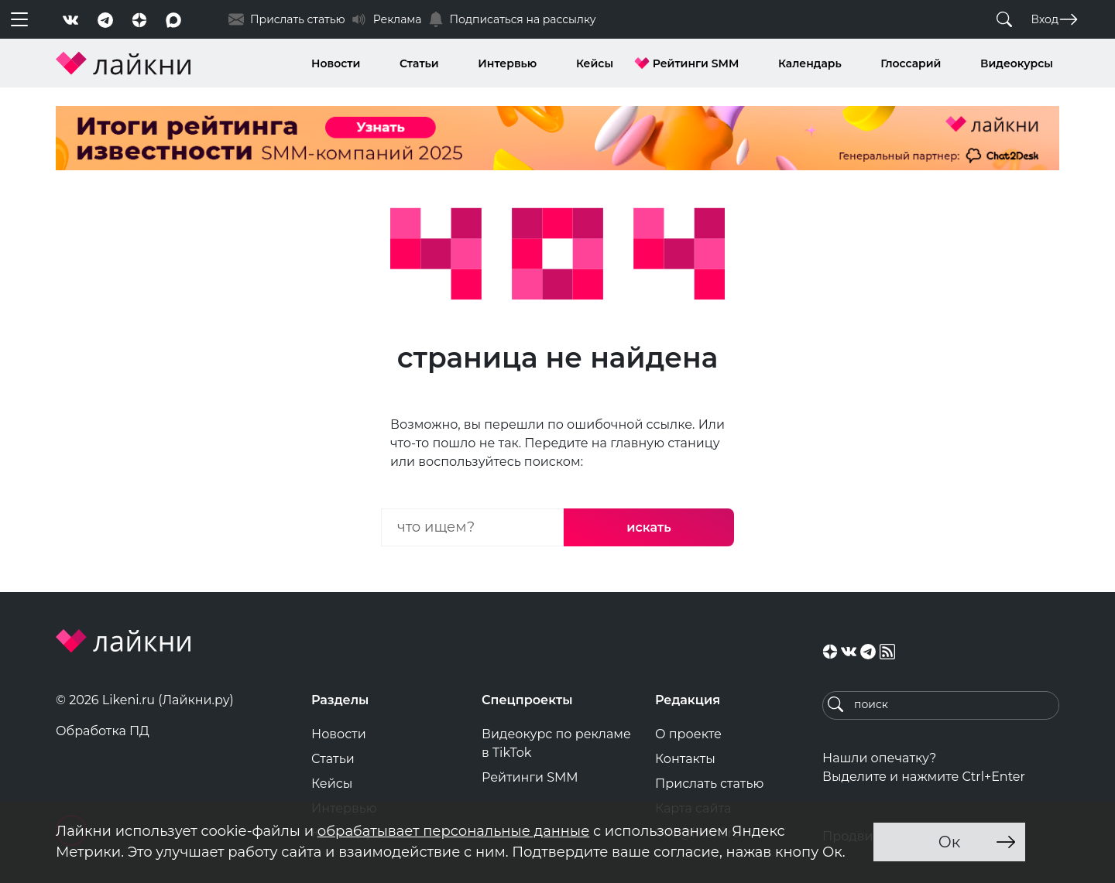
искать (648, 527)
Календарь (810, 63)
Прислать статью (709, 783)
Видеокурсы (1016, 63)
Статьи (419, 63)
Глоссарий (910, 63)
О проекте (688, 734)
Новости (335, 63)
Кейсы (594, 63)
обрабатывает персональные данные (453, 831)
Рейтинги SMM (696, 63)
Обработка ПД (102, 731)
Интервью (507, 63)
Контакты (685, 758)
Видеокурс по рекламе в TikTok (556, 743)
